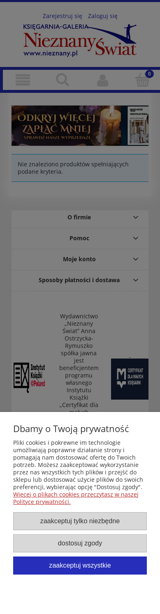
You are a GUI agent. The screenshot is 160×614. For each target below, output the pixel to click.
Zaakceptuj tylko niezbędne (80, 520)
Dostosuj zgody (80, 543)
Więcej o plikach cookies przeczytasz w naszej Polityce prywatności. (76, 498)
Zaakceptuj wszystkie (80, 565)
